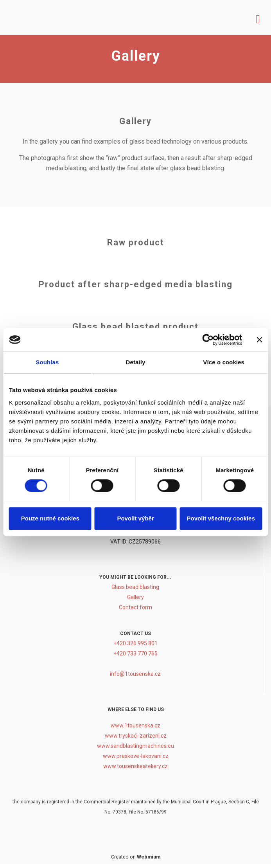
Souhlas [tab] (47, 362)
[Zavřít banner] (259, 339)
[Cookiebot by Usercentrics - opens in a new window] (208, 340)
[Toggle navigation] (258, 18)
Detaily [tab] (135, 362)
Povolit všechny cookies (221, 518)
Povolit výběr (135, 518)
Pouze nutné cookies (50, 518)
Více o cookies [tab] (223, 362)
